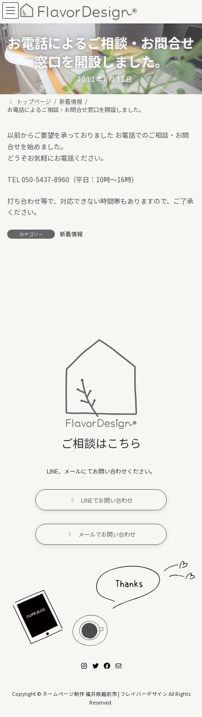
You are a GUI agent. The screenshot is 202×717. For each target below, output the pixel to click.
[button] (101, 499)
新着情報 (71, 234)
